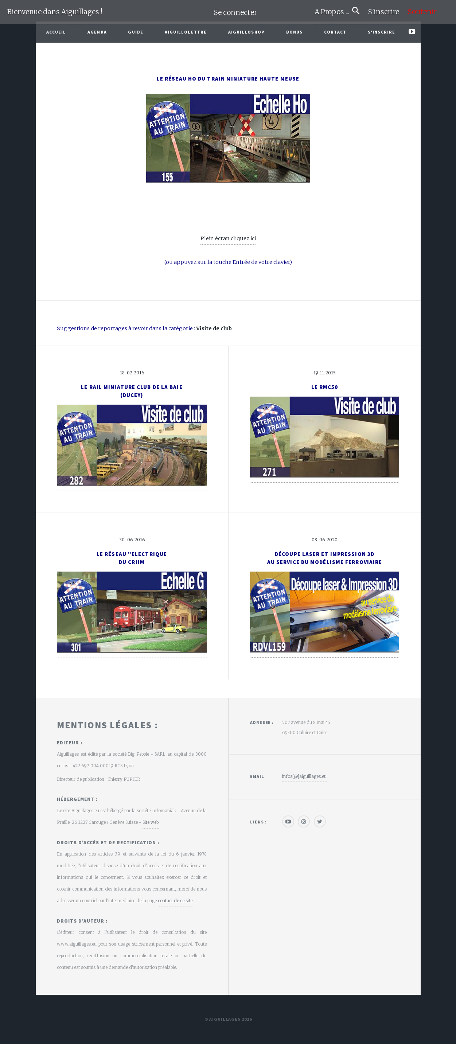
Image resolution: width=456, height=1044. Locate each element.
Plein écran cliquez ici (228, 238)
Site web (151, 822)
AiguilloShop (246, 32)
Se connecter (235, 12)
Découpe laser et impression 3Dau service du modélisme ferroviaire (324, 558)
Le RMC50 (324, 387)
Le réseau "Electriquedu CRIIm (132, 558)
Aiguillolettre (186, 32)
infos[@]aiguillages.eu (304, 776)
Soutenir (422, 12)
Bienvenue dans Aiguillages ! (54, 12)
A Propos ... (333, 12)
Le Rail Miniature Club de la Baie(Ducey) (131, 391)
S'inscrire (386, 12)
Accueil (56, 32)
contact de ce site (175, 900)
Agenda (97, 32)
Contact (335, 32)
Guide (135, 32)
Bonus (294, 32)
